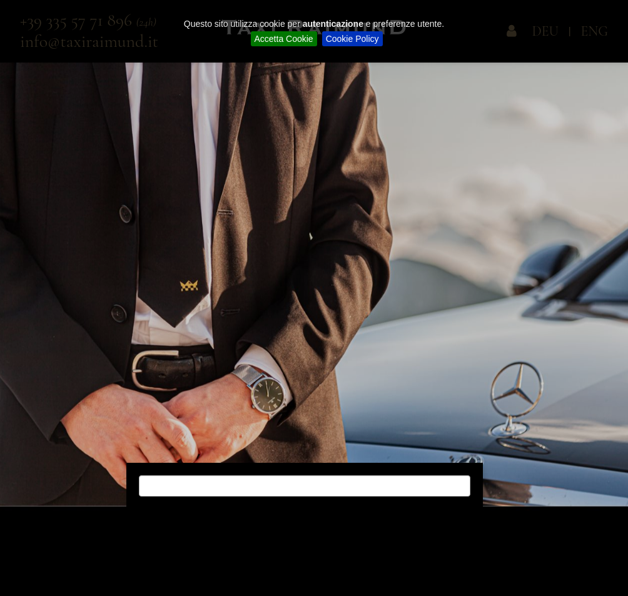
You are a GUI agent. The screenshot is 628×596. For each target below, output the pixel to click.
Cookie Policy (352, 39)
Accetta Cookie (284, 39)
